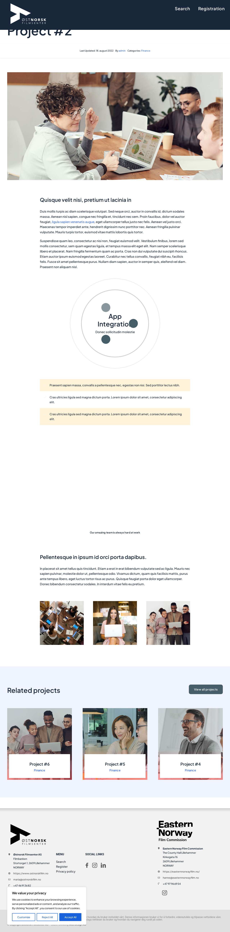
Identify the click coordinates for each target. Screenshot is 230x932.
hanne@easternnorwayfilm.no (181, 877)
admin (122, 50)
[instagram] (94, 865)
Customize (23, 917)
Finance (145, 50)
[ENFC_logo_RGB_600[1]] (175, 822)
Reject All (47, 917)
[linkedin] (103, 865)
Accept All (70, 917)
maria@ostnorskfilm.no (27, 879)
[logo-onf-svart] (28, 822)
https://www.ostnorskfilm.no (30, 873)
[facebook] (87, 865)
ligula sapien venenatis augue (72, 222)
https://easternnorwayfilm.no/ (181, 871)
